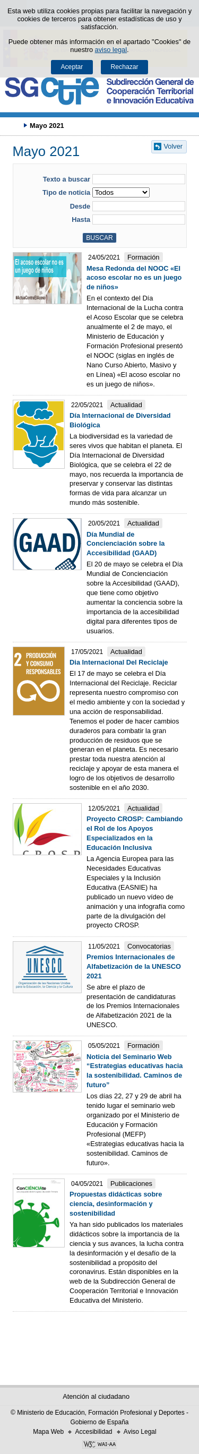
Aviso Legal (140, 1431)
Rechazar (125, 67)
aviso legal (111, 50)
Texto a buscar (66, 179)
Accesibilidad (93, 1431)
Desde (80, 206)
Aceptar (71, 67)
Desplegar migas (13, 125)
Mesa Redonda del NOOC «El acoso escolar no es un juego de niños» (133, 277)
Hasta (81, 219)
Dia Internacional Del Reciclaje (119, 662)
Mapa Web (48, 1431)
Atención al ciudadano (96, 1396)
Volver (173, 146)
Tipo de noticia (66, 192)
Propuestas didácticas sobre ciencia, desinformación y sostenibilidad (116, 1203)
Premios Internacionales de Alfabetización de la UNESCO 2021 (133, 966)
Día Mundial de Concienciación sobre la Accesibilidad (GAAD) (125, 543)
